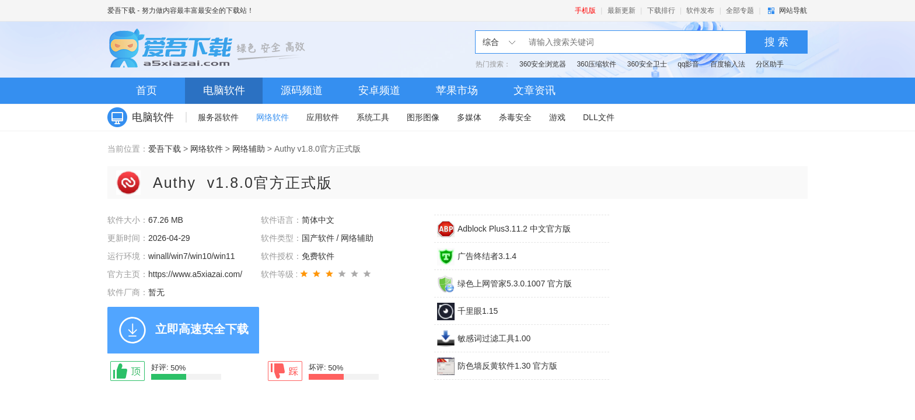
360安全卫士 (647, 64)
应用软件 (322, 117)
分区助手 (770, 64)
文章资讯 (535, 90)
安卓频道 (379, 90)
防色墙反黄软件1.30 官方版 (507, 365)
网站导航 (793, 10)
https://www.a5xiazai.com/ (195, 274)
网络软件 (272, 117)
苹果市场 (457, 90)
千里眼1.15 (478, 311)
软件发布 (700, 10)
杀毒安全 (515, 117)
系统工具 (373, 117)
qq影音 (688, 64)
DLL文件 (598, 117)
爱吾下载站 (209, 49)
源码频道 (302, 90)
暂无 (156, 292)
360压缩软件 (596, 64)
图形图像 (423, 117)
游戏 (557, 117)
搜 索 (776, 42)
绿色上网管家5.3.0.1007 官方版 (515, 283)
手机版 (585, 10)
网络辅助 (248, 148)
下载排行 (661, 10)
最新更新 (621, 10)
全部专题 (740, 10)
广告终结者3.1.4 (487, 256)
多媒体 (469, 117)
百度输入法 (727, 64)
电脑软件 (224, 90)
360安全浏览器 (542, 64)
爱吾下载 (121, 10)
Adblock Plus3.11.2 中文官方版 (514, 228)
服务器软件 (218, 117)
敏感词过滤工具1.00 (494, 338)
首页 (146, 90)
